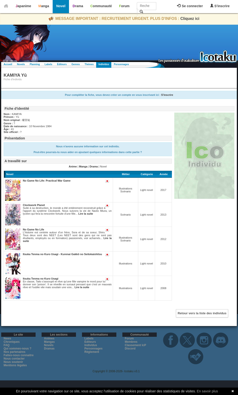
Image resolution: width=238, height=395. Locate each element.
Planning (35, 64)
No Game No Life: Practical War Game (46, 180)
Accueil (8, 64)
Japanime (23, 6)
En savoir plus (207, 391)
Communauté (101, 6)
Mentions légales (15, 365)
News (7, 338)
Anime (73, 166)
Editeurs (90, 341)
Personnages (121, 64)
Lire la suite (85, 213)
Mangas (49, 341)
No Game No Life (33, 229)
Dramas (49, 348)
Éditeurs (62, 64)
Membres (131, 341)
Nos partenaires (14, 352)
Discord (130, 348)
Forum (124, 6)
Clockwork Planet (34, 205)
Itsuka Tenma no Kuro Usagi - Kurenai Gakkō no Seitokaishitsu (62, 254)
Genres (75, 64)
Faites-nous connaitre (19, 355)
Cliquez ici (189, 19)
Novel (60, 6)
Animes (49, 338)
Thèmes (89, 64)
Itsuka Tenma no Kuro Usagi (40, 278)
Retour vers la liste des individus (202, 313)
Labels (48, 64)
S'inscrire (220, 6)
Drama (78, 6)
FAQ (7, 345)
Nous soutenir (13, 362)
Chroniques (12, 341)
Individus (104, 64)
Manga (43, 6)
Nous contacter (14, 358)
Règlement (91, 352)
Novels (21, 64)
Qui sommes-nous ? (17, 348)
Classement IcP (135, 345)
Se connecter (190, 6)
